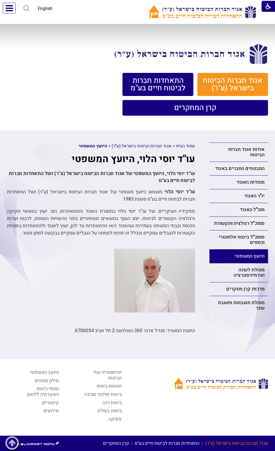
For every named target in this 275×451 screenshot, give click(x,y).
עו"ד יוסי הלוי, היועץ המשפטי (133, 159)
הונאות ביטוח (109, 386)
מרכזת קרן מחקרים (245, 289)
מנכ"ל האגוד (252, 209)
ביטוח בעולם (109, 410)
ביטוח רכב (112, 402)
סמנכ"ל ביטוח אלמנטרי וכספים (242, 239)
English (45, 8)
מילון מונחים (47, 380)
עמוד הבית (185, 146)
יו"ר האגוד (254, 196)
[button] (26, 8)
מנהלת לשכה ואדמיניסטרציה (249, 272)
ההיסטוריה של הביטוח (107, 375)
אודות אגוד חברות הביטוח (246, 152)
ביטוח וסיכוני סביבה (103, 394)
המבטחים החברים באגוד (240, 168)
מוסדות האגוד (250, 182)
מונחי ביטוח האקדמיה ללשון (43, 391)
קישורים (50, 402)
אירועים (51, 410)
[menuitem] (232, 84)
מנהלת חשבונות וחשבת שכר (241, 305)
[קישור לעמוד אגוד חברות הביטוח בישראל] (191, 54)
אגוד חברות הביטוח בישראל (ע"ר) (142, 146)
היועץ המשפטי (250, 256)
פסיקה (115, 419)
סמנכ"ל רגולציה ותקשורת (239, 223)
